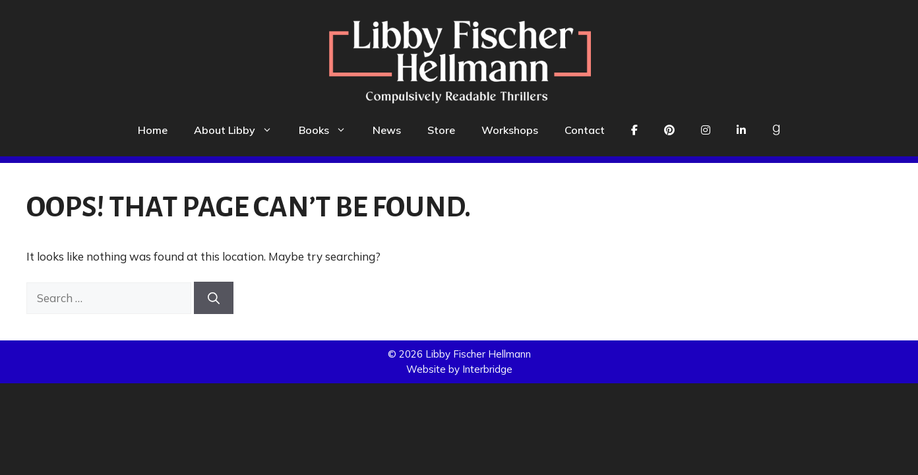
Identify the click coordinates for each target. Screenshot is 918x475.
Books (329, 130)
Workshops (509, 130)
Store (441, 130)
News (387, 130)
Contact (585, 130)
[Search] (213, 298)
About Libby (240, 130)
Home (153, 130)
